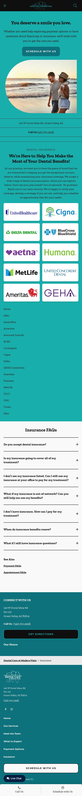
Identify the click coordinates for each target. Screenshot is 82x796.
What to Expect (13, 741)
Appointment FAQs (15, 572)
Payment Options (14, 749)
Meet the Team (12, 733)
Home (7, 718)
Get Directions (41, 634)
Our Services (11, 726)
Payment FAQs (12, 565)
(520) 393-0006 (45, 132)
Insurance (9, 756)
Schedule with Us (41, 51)
